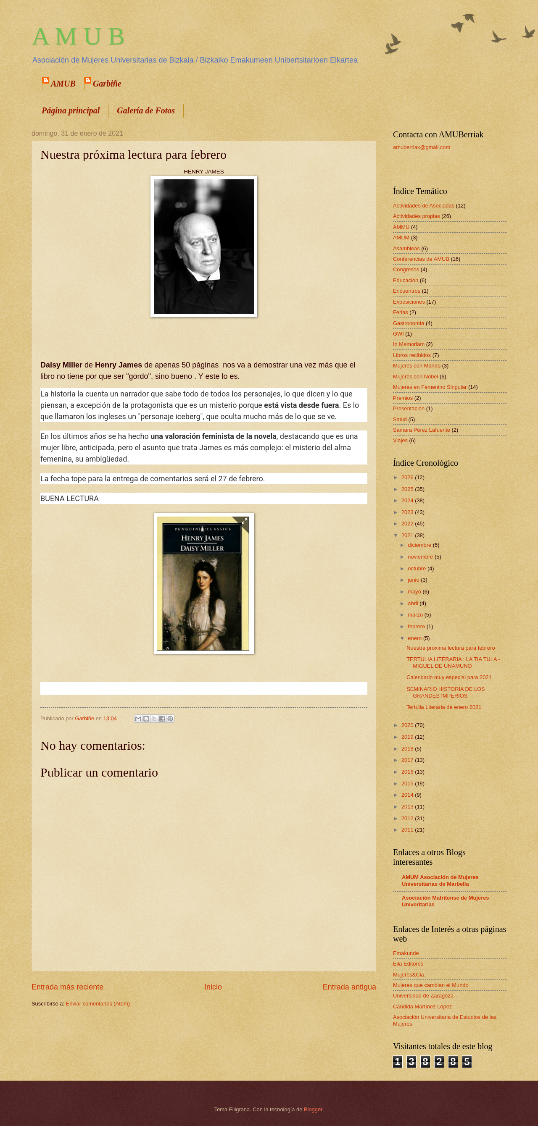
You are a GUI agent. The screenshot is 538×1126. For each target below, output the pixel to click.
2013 (408, 806)
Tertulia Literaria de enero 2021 (443, 707)
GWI (398, 334)
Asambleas (406, 248)
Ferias (400, 312)
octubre (417, 568)
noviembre (421, 557)
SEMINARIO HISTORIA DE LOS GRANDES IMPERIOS (445, 692)
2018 (408, 748)
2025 (408, 489)
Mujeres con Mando (416, 365)
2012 (408, 818)
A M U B (78, 36)
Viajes (400, 440)
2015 (408, 783)
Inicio (213, 987)
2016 (408, 772)
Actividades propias (416, 216)
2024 (408, 500)
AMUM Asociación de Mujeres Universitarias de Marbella (440, 880)
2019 (408, 737)
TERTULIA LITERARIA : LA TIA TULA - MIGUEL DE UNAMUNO (453, 662)
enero (415, 638)
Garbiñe (107, 83)
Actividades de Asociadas (423, 205)
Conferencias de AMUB (421, 259)
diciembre (420, 545)
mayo (415, 591)
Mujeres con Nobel (415, 376)
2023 (408, 512)
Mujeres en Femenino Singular (430, 387)
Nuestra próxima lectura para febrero (450, 648)
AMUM (401, 237)
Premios (403, 398)
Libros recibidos (412, 355)
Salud (400, 419)
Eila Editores (408, 964)
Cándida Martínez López (422, 1006)
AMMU (401, 227)
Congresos (406, 269)
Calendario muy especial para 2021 (449, 677)
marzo (416, 615)
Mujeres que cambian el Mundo (431, 985)
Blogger (313, 1109)
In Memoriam (409, 344)
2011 (408, 830)
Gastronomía (408, 323)
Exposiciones (409, 302)
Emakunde (406, 953)
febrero (417, 626)
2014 (408, 795)
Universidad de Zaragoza (423, 995)
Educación (405, 280)
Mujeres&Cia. (409, 974)
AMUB (63, 83)
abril (413, 603)
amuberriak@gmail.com (421, 147)
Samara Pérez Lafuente (421, 430)
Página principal (71, 110)
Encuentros (406, 291)
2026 (408, 477)
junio (414, 580)
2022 (408, 523)
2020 (408, 725)
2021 (408, 535)
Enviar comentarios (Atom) (98, 1003)
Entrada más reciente (67, 987)
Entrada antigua (349, 987)
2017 (408, 760)
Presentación (409, 408)
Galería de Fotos (146, 110)
